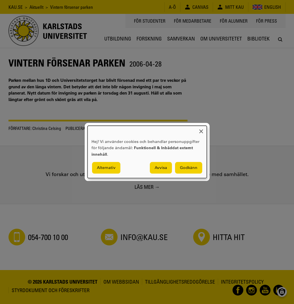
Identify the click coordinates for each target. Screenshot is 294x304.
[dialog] (147, 152)
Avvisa (161, 167)
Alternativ (106, 167)
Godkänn (188, 167)
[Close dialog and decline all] (201, 129)
